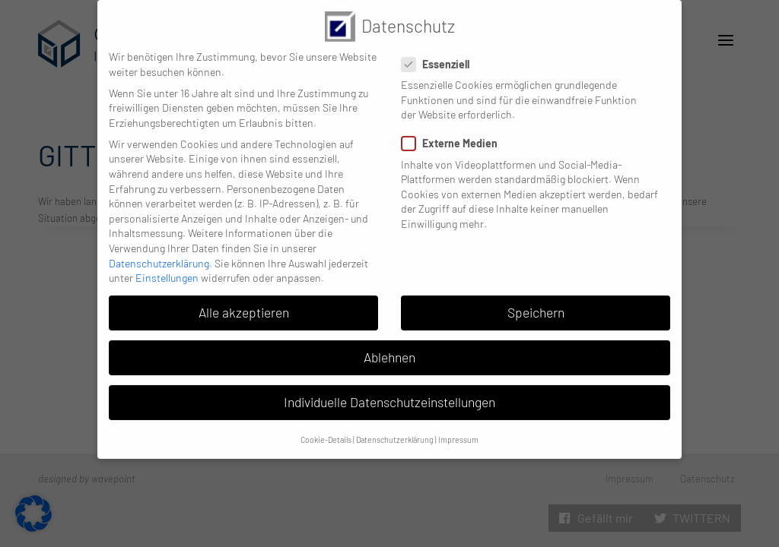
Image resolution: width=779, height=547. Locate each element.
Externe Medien (454, 135)
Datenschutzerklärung (159, 255)
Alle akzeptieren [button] (244, 304)
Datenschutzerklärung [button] (395, 432)
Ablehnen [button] (389, 349)
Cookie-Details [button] (325, 432)
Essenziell (440, 56)
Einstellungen (167, 270)
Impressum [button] (458, 432)
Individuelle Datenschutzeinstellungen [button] (389, 394)
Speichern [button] (535, 304)
